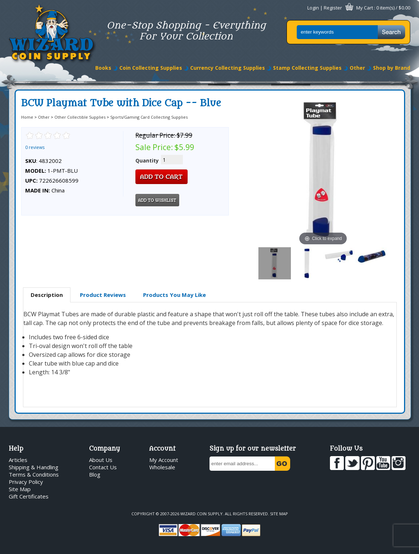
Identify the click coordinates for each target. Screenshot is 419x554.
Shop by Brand (391, 67)
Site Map (20, 489)
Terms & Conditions (34, 474)
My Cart (364, 7)
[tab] (46, 295)
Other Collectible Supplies (79, 117)
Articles (18, 459)
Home (27, 117)
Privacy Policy (26, 481)
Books (103, 67)
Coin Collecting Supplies (150, 67)
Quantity (147, 160)
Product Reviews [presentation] (103, 294)
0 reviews (35, 147)
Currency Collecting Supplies (227, 67)
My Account (163, 459)
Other (357, 67)
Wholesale (162, 467)
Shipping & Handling (33, 467)
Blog (94, 474)
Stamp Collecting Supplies (307, 67)
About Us (100, 459)
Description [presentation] (47, 294)
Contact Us (103, 467)
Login (313, 7)
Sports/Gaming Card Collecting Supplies (149, 117)
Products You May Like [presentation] (174, 294)
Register (333, 7)
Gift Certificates (29, 496)
